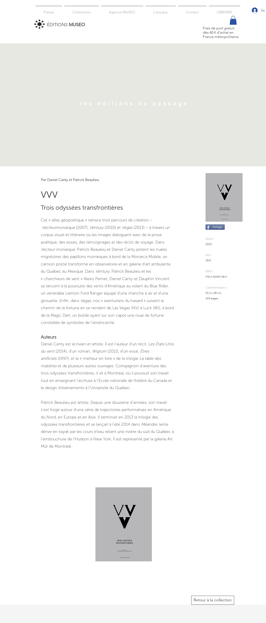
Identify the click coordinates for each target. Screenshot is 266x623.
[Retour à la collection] (212, 600)
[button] (81, 10)
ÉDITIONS (66, 24)
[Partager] (215, 227)
